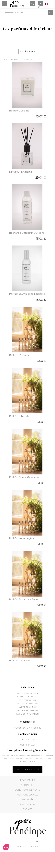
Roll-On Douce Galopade (24, 477)
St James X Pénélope (27, 704)
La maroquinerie (27, 707)
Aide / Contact (27, 745)
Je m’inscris (27, 769)
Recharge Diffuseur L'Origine (27, 233)
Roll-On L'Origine (19, 355)
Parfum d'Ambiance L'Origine (27, 294)
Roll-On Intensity (19, 416)
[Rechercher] (25, 12)
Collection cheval (27, 697)
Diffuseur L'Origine (20, 171)
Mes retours (27, 804)
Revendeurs (27, 780)
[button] (6, 847)
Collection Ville (27, 700)
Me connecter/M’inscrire (27, 728)
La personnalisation (27, 714)
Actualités (27, 785)
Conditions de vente (27, 790)
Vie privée (27, 799)
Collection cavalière (27, 693)
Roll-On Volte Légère (21, 538)
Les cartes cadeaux (27, 710)
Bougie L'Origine (19, 110)
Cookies (27, 809)
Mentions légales (27, 794)
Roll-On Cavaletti (19, 660)
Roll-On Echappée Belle (23, 599)
